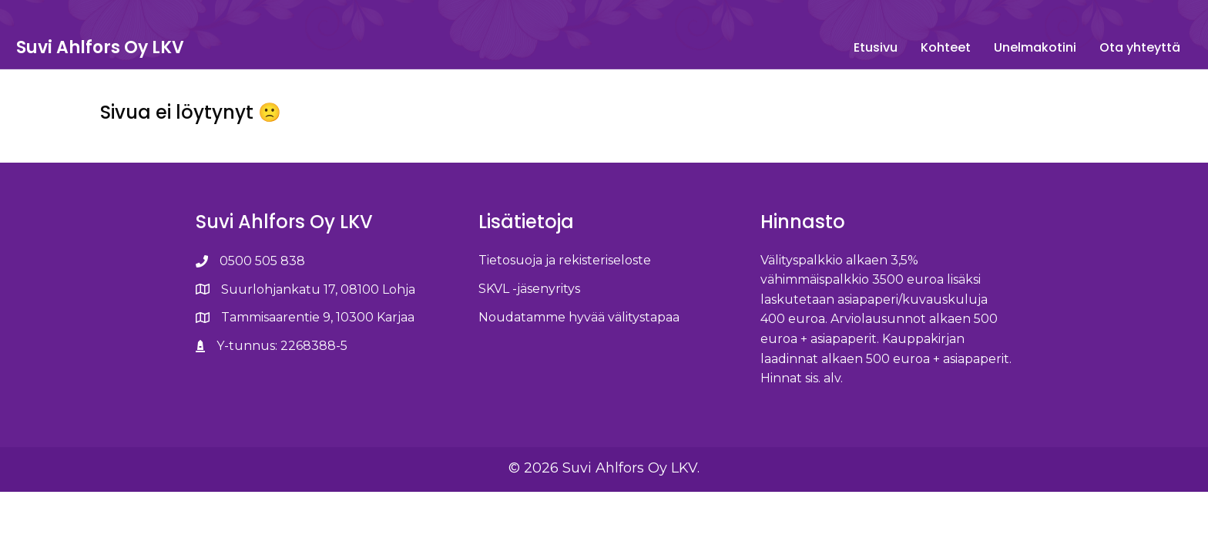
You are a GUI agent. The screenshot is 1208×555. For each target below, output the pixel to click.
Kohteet (820, 47)
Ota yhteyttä (1014, 47)
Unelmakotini (909, 47)
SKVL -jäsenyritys (529, 316)
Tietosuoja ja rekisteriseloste (564, 288)
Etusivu (750, 47)
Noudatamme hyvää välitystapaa (579, 345)
